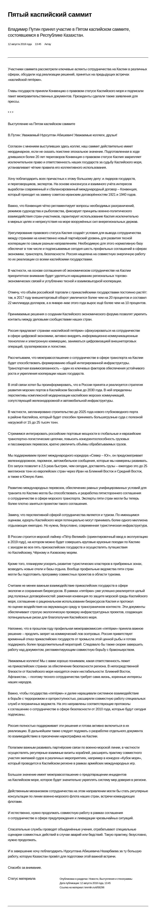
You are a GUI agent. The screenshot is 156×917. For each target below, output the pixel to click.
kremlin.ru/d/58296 (94, 887)
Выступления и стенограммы (115, 878)
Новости (93, 878)
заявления (123, 96)
